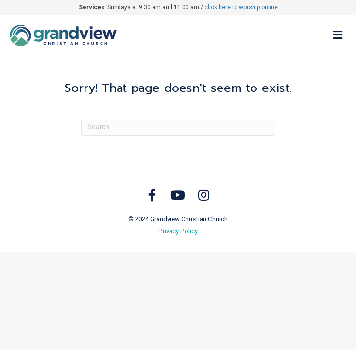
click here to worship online (241, 7)
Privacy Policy (178, 231)
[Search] (178, 127)
